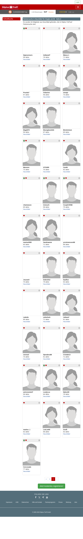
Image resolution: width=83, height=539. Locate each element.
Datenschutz (25, 502)
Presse (61, 502)
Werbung (68, 502)
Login (77, 2)
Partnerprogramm (50, 502)
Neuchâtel (26, 59)
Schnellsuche (11, 19)
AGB (17, 502)
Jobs (75, 502)
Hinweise (51, 12)
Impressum (9, 502)
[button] (16, 21)
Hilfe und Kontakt (37, 502)
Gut (45, 12)
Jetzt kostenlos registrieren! (51, 486)
